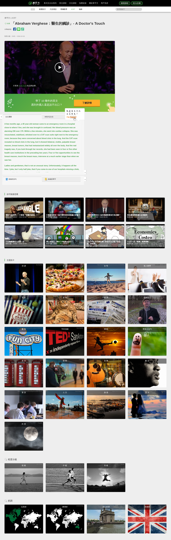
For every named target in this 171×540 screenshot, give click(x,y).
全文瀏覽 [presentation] (111, 44)
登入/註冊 (137, 3)
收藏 (8, 23)
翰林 (80, 9)
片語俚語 (53, 9)
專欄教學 (63, 9)
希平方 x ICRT (10, 18)
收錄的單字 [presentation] (143, 106)
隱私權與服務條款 (113, 510)
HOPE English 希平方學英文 (66, 497)
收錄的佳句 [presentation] (113, 106)
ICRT (73, 9)
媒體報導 (99, 517)
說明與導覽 (110, 513)
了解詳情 (77, 102)
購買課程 (124, 3)
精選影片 (42, 9)
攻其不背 (22, 85)
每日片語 (88, 515)
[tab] (120, 44)
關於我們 (99, 515)
